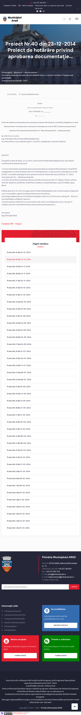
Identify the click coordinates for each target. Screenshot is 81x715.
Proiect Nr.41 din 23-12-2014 (18, 253)
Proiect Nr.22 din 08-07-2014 (19, 380)
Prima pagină (7, 73)
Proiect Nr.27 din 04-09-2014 (19, 344)
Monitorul (18, 73)
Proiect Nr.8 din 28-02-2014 (18, 479)
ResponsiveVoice (18, 712)
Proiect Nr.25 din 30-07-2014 (19, 359)
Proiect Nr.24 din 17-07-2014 (19, 366)
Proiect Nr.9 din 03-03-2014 (18, 472)
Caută (74, 587)
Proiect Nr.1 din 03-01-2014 (18, 528)
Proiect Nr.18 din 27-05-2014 (19, 408)
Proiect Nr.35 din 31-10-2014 (18, 295)
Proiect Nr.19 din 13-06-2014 (18, 401)
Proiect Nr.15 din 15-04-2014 (18, 429)
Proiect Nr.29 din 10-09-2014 (19, 330)
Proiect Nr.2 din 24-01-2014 (18, 521)
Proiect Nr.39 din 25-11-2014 (18, 267)
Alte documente (30, 73)
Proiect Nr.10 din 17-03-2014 (18, 464)
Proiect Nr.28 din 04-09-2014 (19, 337)
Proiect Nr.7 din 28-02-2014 (18, 486)
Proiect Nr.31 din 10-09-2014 (18, 316)
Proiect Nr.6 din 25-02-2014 (18, 493)
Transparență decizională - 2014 (14, 81)
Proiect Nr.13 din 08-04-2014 (19, 443)
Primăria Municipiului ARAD (51, 708)
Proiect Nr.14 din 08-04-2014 (19, 436)
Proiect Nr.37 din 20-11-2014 (18, 281)
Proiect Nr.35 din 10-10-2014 (18, 288)
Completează (20, 656)
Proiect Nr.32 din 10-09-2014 (19, 309)
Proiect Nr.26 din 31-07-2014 (19, 351)
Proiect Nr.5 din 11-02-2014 (18, 500)
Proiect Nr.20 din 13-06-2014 (19, 394)
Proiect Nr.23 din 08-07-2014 (19, 373)
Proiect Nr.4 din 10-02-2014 (18, 507)
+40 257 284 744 (53, 572)
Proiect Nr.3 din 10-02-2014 (18, 514)
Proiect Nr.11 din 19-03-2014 (18, 457)
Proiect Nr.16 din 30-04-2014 (19, 422)
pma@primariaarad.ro (57, 574)
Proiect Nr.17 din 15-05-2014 (18, 415)
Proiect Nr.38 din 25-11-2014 (18, 274)
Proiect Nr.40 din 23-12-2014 (19, 260)
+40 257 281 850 (39, 3)
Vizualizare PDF (8, 224)
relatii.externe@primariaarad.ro (61, 577)
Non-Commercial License (20, 714)
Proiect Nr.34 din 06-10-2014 (19, 302)
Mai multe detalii (61, 625)
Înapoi (18, 224)
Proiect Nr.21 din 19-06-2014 (18, 387)
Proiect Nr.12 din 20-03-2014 (19, 450)
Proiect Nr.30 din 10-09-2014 (19, 323)
